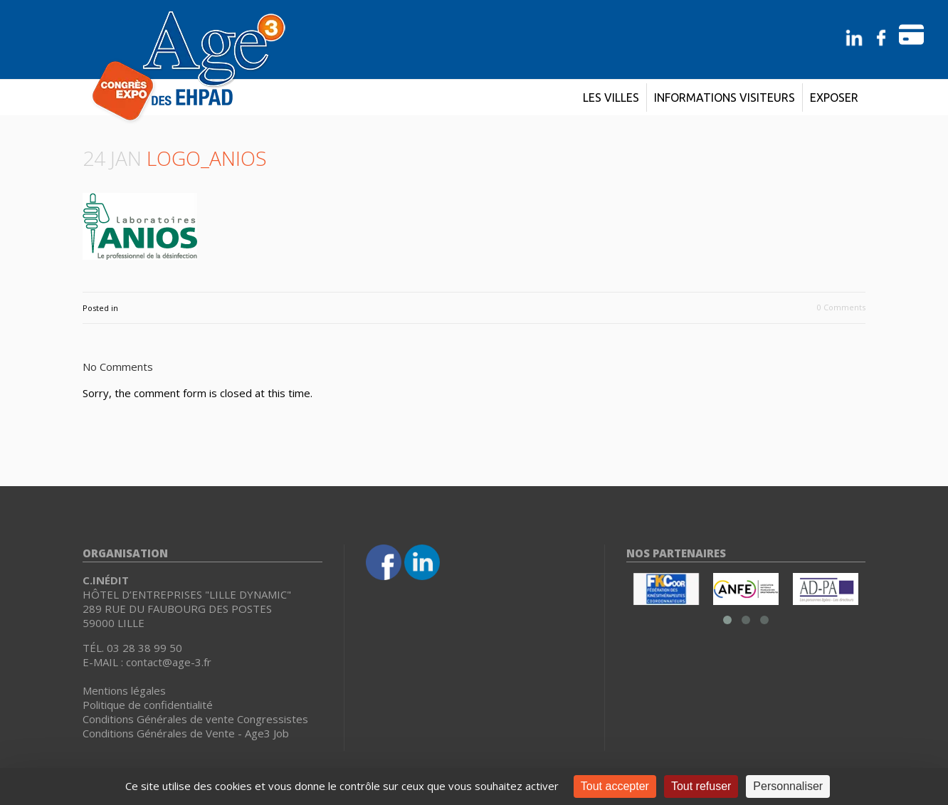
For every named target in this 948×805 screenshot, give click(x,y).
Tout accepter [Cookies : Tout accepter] (615, 786)
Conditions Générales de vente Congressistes (195, 719)
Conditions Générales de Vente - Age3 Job (186, 733)
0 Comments (841, 307)
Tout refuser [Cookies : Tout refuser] (701, 786)
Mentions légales (124, 690)
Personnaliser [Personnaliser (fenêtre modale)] (788, 786)
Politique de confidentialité (148, 705)
